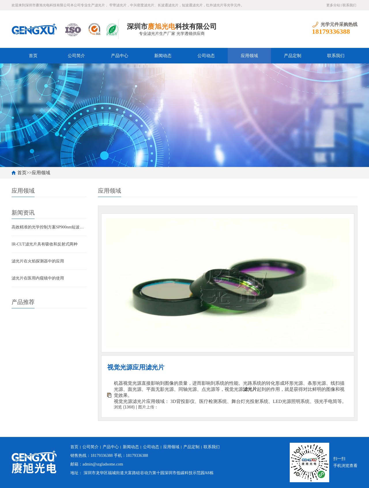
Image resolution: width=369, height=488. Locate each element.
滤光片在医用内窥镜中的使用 (38, 278)
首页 (33, 55)
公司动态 (206, 55)
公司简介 (76, 55)
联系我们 (349, 5)
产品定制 (292, 55)
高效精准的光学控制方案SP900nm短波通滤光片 (49, 227)
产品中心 (119, 55)
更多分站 (333, 5)
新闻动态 (163, 55)
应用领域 (249, 55)
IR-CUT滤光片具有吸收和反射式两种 (45, 244)
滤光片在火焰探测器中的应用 (38, 261)
